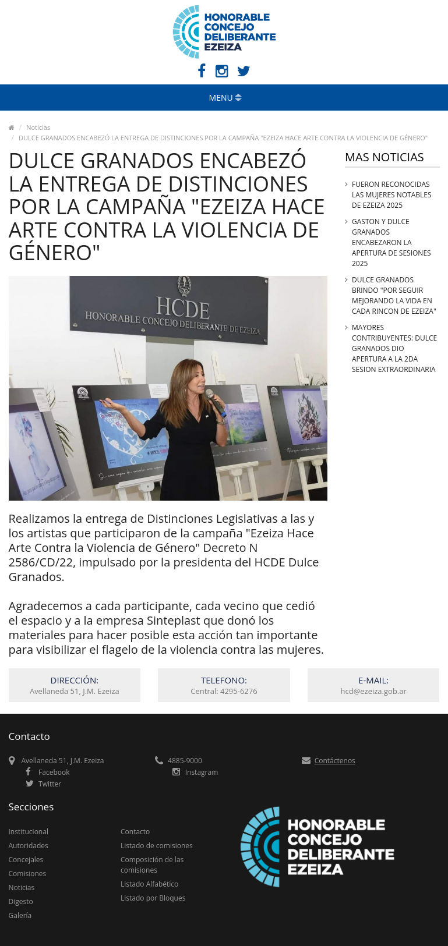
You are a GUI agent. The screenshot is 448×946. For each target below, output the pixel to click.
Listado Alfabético (149, 884)
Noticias (38, 127)
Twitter (49, 784)
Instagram (201, 772)
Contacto (135, 832)
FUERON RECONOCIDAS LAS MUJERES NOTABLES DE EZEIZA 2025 (392, 194)
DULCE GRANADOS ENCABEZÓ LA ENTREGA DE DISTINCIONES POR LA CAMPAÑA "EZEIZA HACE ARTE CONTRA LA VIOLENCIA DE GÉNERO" (223, 137)
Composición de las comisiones (152, 865)
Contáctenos (335, 761)
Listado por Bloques (153, 898)
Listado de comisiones (157, 846)
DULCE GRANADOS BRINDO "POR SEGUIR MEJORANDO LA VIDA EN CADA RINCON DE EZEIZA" (394, 295)
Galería (20, 915)
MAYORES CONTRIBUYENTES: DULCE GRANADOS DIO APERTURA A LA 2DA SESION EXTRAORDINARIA (394, 348)
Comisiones (28, 873)
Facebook (53, 772)
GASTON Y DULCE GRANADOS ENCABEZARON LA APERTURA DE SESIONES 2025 (391, 242)
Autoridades (28, 846)
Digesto (21, 901)
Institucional (28, 832)
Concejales (26, 859)
